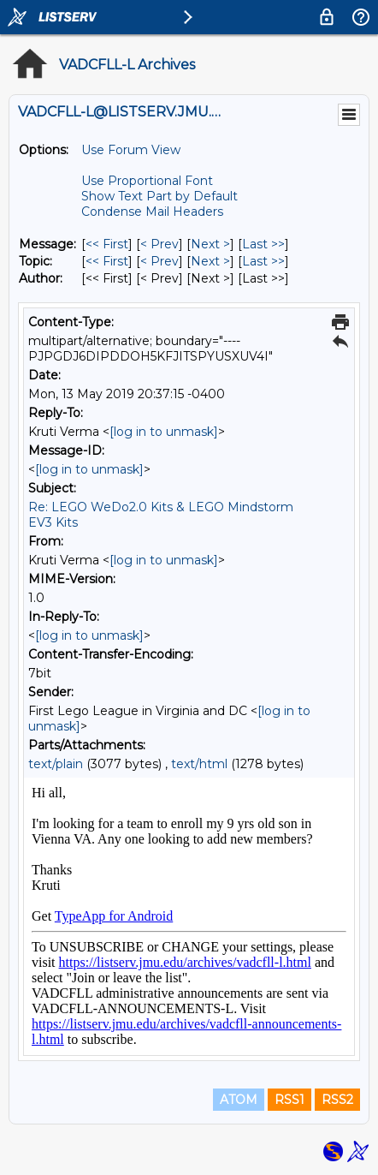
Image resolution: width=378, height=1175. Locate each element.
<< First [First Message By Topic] (107, 261)
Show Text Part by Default (159, 196)
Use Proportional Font (147, 180)
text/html (199, 764)
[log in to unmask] (163, 431)
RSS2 (337, 1099)
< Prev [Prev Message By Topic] (159, 261)
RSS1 (289, 1099)
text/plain (55, 764)
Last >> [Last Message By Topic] (263, 261)
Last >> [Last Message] (263, 244)
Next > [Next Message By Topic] (210, 261)
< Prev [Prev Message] (159, 244)
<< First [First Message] (107, 244)
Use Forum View (130, 150)
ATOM (238, 1099)
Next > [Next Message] (210, 244)
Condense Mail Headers (152, 211)
